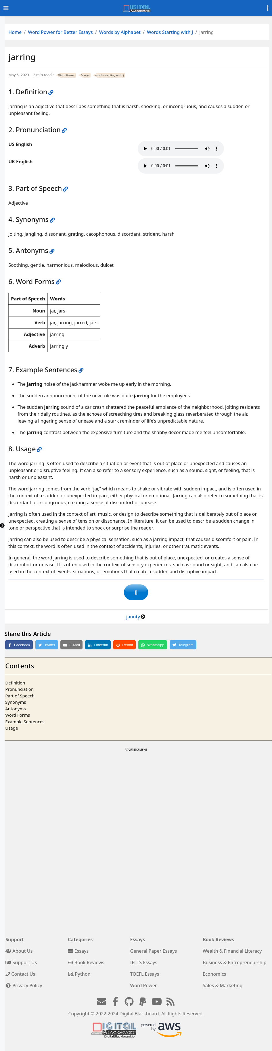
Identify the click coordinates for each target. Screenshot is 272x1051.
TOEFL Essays (144, 975)
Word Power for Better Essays (60, 32)
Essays (85, 75)
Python (79, 975)
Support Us (21, 963)
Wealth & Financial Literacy (232, 952)
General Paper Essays (153, 952)
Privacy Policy (23, 986)
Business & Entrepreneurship (235, 963)
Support (14, 940)
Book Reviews (86, 963)
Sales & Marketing (222, 986)
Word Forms (17, 716)
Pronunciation (19, 690)
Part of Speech (20, 697)
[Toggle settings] (267, 8)
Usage (11, 729)
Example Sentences (24, 723)
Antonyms (15, 710)
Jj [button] (136, 592)
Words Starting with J (170, 32)
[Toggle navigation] (6, 8)
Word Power (66, 75)
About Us (18, 952)
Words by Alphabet (120, 32)
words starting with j (109, 75)
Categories (80, 940)
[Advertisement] (135, 794)
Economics (214, 975)
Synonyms (15, 703)
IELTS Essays (143, 963)
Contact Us (20, 975)
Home (15, 32)
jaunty (133, 618)
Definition (15, 684)
